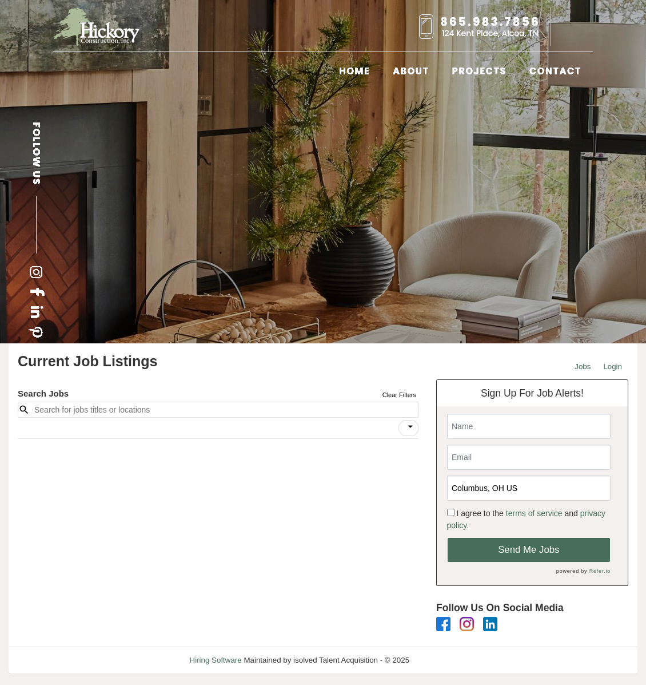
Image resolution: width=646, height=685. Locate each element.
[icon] (410, 427)
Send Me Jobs (528, 549)
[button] (408, 428)
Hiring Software (216, 660)
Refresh (443, 660)
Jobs (583, 366)
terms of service (534, 513)
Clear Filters (399, 394)
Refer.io (600, 571)
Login (612, 366)
